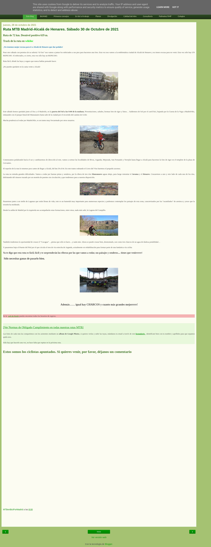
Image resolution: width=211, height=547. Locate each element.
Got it (175, 7)
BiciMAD (43, 16)
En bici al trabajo (82, 16)
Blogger (108, 544)
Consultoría (148, 16)
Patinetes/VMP (165, 16)
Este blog (30, 16)
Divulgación (112, 16)
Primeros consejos (61, 16)
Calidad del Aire (130, 16)
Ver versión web (98, 537)
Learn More (162, 7)
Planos (98, 16)
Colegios (181, 16)
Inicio (99, 532)
